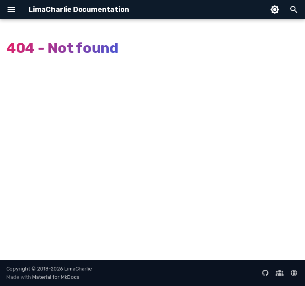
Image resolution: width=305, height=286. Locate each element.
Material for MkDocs (55, 277)
